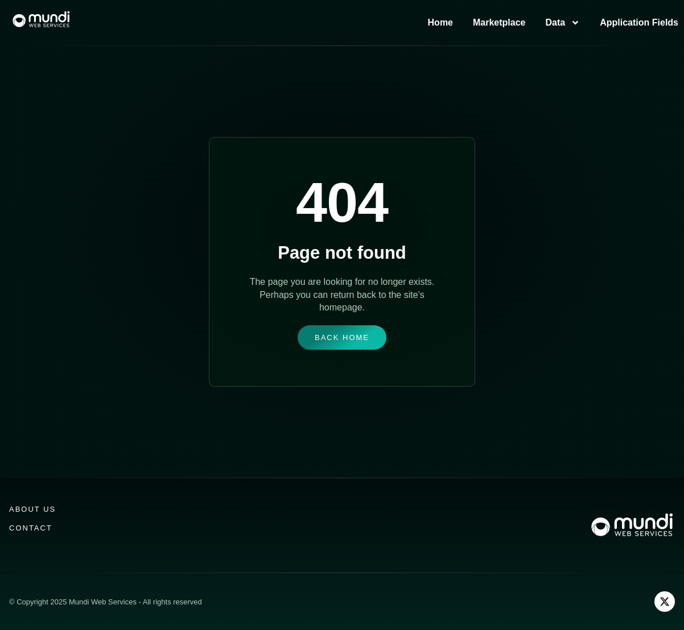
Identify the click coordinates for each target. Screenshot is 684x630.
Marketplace (499, 22)
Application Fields (639, 22)
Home (440, 22)
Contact (30, 528)
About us (32, 509)
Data (563, 23)
